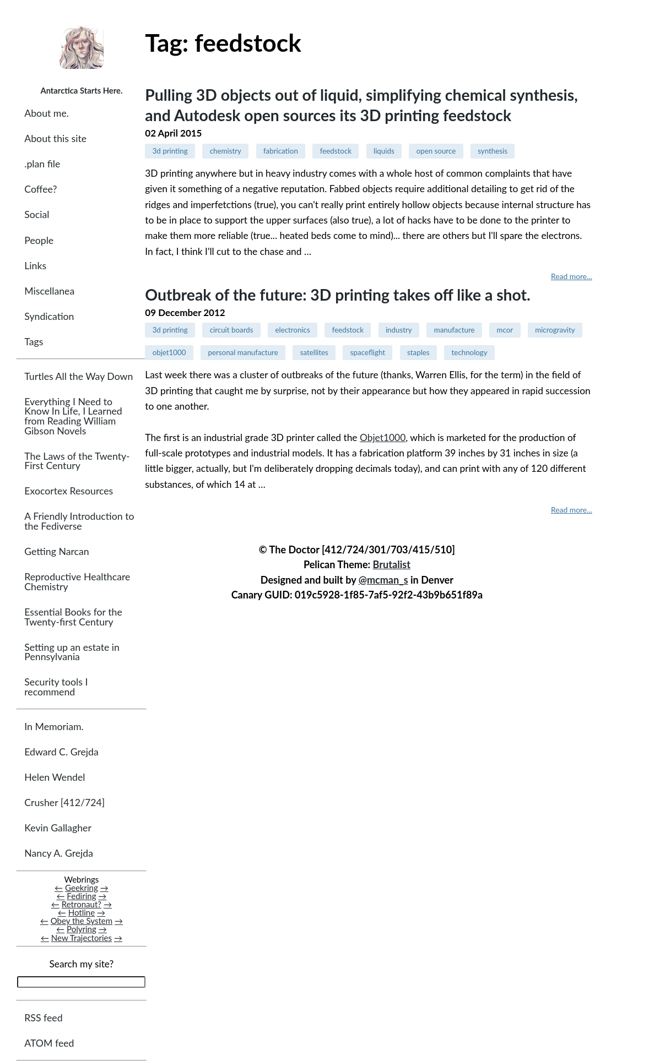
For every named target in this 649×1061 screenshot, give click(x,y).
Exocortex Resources (68, 491)
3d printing (170, 150)
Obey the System (82, 921)
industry (399, 329)
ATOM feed (49, 1043)
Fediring (81, 896)
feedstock (335, 150)
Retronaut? (81, 904)
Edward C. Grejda (61, 752)
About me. (46, 113)
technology (470, 352)
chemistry (225, 150)
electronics (292, 329)
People (38, 240)
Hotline (81, 912)
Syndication (49, 316)
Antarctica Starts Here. (81, 90)
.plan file (42, 164)
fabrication (280, 150)
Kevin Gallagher (57, 828)
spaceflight (367, 352)
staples (418, 352)
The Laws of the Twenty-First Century (76, 461)
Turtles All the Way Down (78, 376)
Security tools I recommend (56, 687)
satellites (314, 352)
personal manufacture (243, 352)
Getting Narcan (56, 551)
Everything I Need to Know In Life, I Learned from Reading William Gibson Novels (73, 416)
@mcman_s (383, 580)
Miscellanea (49, 291)
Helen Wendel (54, 777)
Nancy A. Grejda (58, 853)
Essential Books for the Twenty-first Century (73, 617)
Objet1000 (382, 437)
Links (35, 265)
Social (36, 214)
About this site (55, 138)
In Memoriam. (53, 726)
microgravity (555, 329)
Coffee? (40, 189)
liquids (384, 150)
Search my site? (81, 964)
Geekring (81, 888)
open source (436, 150)
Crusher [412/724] (64, 802)
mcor (505, 329)
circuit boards (231, 329)
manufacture (454, 329)
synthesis (492, 150)
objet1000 (169, 352)
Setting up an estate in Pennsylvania (72, 652)
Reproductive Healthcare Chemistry (77, 581)
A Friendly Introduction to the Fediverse (79, 521)
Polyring (81, 929)
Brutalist (391, 564)
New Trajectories (81, 938)
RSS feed (43, 1018)
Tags (33, 341)
